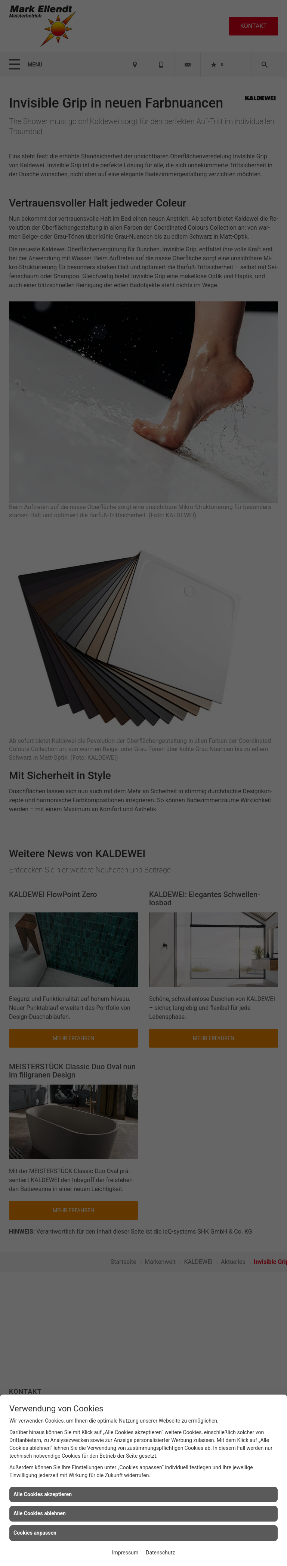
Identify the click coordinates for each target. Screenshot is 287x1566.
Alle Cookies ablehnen (39, 1513)
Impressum (125, 1553)
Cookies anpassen (34, 1533)
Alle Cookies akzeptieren (42, 1494)
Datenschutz (160, 1553)
